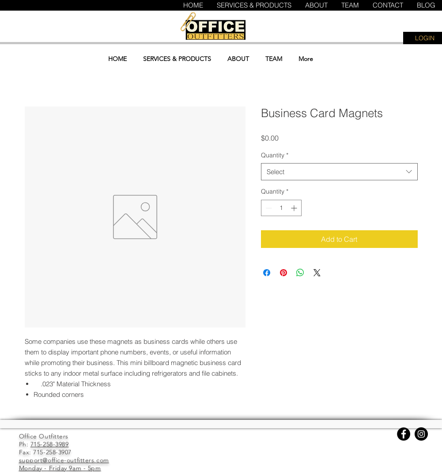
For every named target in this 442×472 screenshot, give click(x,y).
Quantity (274, 155)
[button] (387, 30)
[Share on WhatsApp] (300, 272)
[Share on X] (317, 272)
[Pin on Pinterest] (283, 272)
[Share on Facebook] (266, 272)
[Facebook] (403, 434)
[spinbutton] (281, 208)
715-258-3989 (49, 444)
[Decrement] (267, 208)
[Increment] (294, 208)
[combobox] (339, 171)
